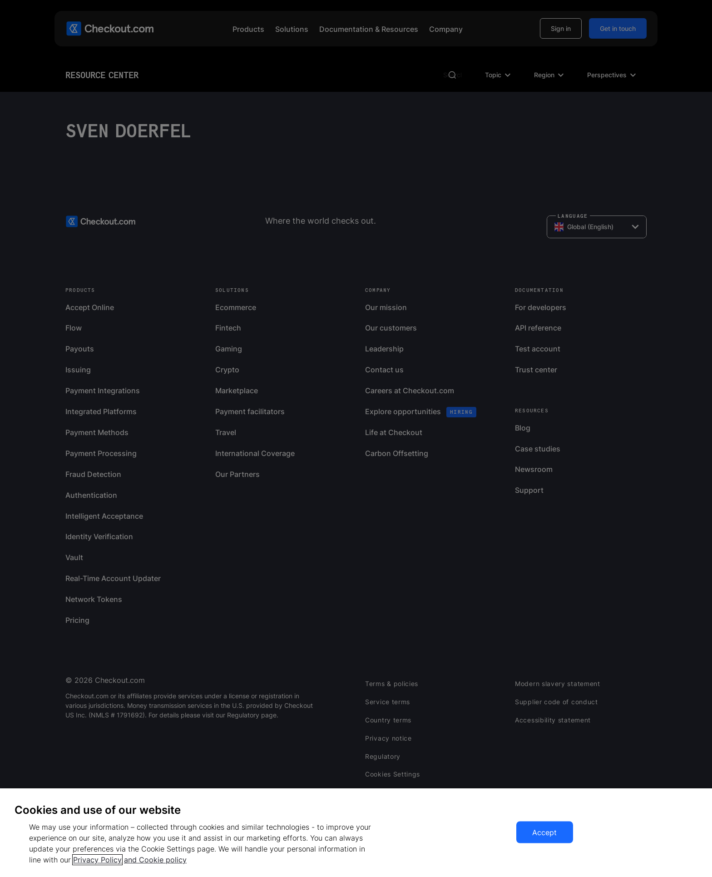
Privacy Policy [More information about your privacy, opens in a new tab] (97, 859)
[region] (356, 832)
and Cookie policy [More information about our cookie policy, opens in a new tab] (155, 859)
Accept (544, 832)
